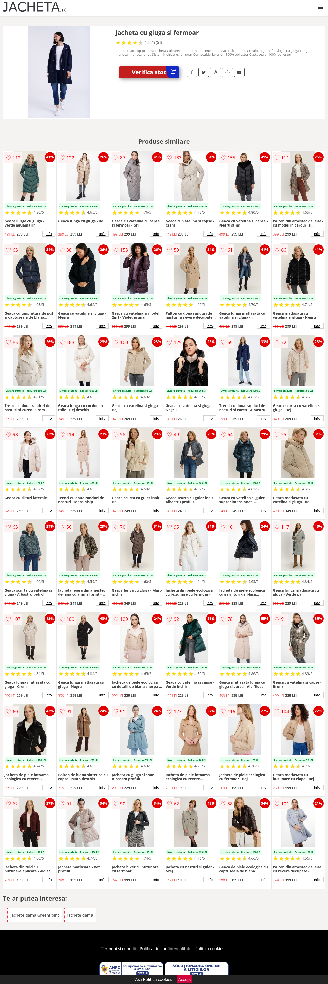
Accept (184, 979)
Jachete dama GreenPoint (34, 915)
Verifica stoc (155, 72)
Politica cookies (209, 948)
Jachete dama (80, 915)
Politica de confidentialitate (166, 948)
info (49, 233)
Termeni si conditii (118, 948)
